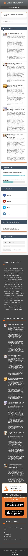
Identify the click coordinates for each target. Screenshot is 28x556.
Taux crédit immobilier (11, 55)
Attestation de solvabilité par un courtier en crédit (14, 64)
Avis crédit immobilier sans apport (15, 38)
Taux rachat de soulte (18, 159)
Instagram (9, 213)
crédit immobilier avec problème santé (14, 45)
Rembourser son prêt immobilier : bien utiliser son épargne (13, 179)
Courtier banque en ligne (12, 43)
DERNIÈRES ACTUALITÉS (13, 319)
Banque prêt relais (15, 142)
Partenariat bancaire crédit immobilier (15, 124)
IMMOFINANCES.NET (12, 262)
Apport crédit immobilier (18, 36)
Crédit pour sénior (18, 340)
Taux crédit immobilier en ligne (18, 100)
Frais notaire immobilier (12, 478)
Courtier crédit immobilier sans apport (16, 386)
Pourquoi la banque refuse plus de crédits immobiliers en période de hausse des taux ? (15, 136)
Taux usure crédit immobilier (17, 130)
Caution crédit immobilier (15, 41)
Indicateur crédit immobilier (15, 49)
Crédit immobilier (15, 44)
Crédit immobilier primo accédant (15, 47)
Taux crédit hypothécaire (13, 451)
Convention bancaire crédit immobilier (14, 42)
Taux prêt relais (16, 457)
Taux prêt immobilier (11, 58)
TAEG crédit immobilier (18, 53)
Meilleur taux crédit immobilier (13, 123)
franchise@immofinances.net (14, 539)
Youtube (9, 201)
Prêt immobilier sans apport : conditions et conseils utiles (12, 173)
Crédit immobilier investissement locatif (15, 46)
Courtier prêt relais (11, 145)
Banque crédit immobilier (17, 89)
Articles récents (9, 28)
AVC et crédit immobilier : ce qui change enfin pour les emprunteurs (15, 34)
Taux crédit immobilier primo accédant (17, 79)
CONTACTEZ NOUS (11, 522)
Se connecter (7, 249)
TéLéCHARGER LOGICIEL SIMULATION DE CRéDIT (15, 488)
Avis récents (7, 167)
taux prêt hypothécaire (15, 456)
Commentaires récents (11, 222)
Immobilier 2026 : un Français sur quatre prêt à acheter (15, 86)
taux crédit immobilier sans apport (18, 57)
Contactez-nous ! (18, 309)
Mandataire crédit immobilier (17, 122)
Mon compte (7, 236)
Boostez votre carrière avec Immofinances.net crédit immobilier (11, 229)
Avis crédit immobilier (17, 37)
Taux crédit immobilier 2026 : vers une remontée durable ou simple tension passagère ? (16, 109)
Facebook (9, 195)
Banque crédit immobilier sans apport (14, 90)
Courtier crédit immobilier (15, 335)
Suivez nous (7, 189)
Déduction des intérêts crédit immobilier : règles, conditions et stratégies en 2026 (15, 466)
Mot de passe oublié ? (16, 249)
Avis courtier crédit (17, 88)
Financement (12, 74)
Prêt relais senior (10, 53)
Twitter (8, 207)
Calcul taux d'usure (16, 441)
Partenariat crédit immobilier (17, 52)
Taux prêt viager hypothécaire (15, 158)
